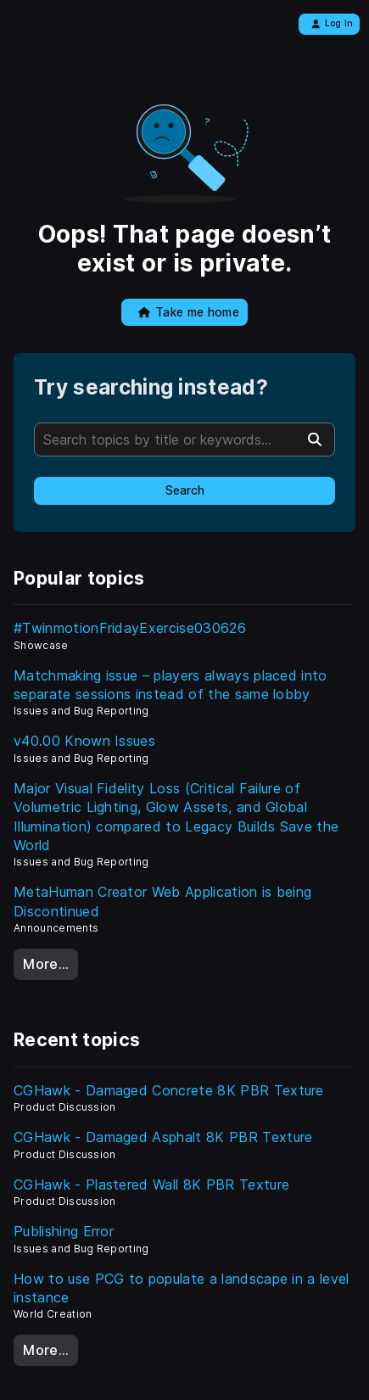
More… (46, 963)
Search (184, 490)
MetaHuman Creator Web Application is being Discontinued (162, 901)
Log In (332, 23)
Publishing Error (64, 1231)
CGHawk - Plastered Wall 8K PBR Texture (151, 1184)
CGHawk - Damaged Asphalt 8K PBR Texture (163, 1136)
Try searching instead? (151, 387)
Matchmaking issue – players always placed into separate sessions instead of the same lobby (170, 685)
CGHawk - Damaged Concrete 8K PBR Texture (169, 1090)
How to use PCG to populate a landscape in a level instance (181, 1288)
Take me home (188, 312)
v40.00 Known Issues (84, 740)
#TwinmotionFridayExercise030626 (130, 627)
